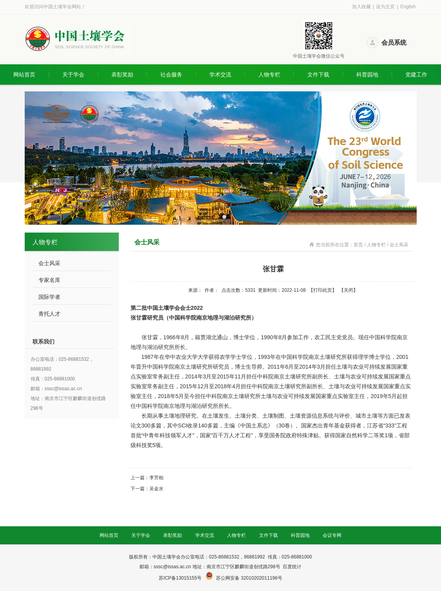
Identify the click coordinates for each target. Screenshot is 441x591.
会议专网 (332, 535)
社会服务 (171, 74)
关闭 (348, 290)
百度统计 (292, 566)
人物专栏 (269, 74)
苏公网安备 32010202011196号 (249, 578)
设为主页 (385, 6)
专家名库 (49, 280)
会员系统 (394, 42)
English (408, 6)
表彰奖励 (122, 74)
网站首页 (24, 74)
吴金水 (156, 488)
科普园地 (367, 74)
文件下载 (318, 74)
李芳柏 (156, 477)
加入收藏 (361, 6)
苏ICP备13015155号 (181, 578)
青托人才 (49, 314)
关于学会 (73, 74)
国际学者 (49, 297)
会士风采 (49, 263)
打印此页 (322, 290)
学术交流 (220, 74)
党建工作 (416, 74)
